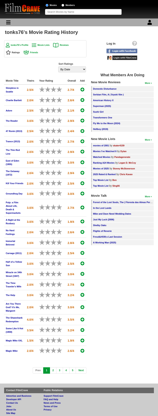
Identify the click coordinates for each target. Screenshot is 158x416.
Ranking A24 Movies (104, 163)
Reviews (64, 45)
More (147, 83)
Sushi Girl (98, 112)
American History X (103, 100)
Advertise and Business (18, 396)
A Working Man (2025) (104, 242)
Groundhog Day (14, 193)
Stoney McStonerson (124, 168)
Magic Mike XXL (14, 340)
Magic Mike (12, 351)
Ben (114, 180)
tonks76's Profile (19, 45)
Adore (9, 110)
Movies (53, 5)
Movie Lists (43, 45)
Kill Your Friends (14, 183)
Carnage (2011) (14, 253)
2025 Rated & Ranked (104, 174)
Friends (34, 52)
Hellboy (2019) (100, 129)
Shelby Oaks (99, 225)
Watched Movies (101, 157)
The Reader (12, 121)
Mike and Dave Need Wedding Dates (112, 214)
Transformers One (102, 117)
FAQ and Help (51, 399)
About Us (11, 409)
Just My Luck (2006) (103, 219)
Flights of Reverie (102, 231)
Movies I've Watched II (104, 151)
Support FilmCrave (54, 396)
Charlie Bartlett (14, 100)
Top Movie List (100, 180)
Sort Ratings (65, 63)
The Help (10, 295)
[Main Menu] (8, 23)
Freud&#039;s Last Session (107, 237)
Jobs (8, 406)
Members (70, 5)
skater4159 (118, 145)
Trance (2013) (13, 141)
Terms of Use (51, 406)
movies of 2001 (101, 145)
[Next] (81, 370)
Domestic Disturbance (104, 89)
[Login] (150, 23)
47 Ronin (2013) (14, 131)
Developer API (13, 399)
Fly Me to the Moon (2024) (106, 123)
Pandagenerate (122, 157)
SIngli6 (116, 186)
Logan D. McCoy (127, 163)
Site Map (10, 413)
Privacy (47, 409)
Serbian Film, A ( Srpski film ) (108, 94)
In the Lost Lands (102, 208)
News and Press (52, 403)
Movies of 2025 (101, 168)
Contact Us (12, 403)
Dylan (123, 151)
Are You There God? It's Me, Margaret (13, 307)
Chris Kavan (126, 174)
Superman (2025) (102, 106)
